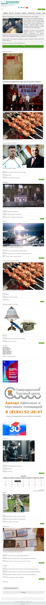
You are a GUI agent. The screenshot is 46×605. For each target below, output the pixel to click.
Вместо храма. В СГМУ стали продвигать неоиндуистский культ (15, 250)
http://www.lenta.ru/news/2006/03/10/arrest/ (16, 43)
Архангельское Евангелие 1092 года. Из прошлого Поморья (14, 516)
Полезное (23, 592)
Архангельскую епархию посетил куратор (10, 521)
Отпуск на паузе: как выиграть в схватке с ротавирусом (13, 577)
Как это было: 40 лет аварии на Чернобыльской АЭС (13, 247)
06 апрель (4, 171)
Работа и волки (5, 462)
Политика (11, 13)
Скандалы (38, 13)
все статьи (42, 301)
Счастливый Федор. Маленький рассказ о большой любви (14, 338)
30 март (4, 255)
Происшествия (31, 13)
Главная (5, 13)
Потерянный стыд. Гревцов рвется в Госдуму (11, 177)
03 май (3, 515)
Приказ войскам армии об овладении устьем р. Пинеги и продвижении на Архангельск (19, 558)
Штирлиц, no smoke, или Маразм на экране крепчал (12, 217)
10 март (20, 45)
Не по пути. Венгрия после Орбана (9, 168)
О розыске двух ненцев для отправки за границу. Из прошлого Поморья (16, 561)
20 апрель (4, 554)
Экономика (17, 13)
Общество (23, 13)
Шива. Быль (5, 335)
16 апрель (4, 293)
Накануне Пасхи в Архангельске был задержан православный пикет (16, 555)
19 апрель (4, 210)
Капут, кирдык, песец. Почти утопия (9, 341)
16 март (4, 340)
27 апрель (4, 576)
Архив (26, 45)
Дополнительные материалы (11, 588)
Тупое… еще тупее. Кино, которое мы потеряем (12, 256)
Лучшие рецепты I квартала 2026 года (10, 297)
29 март (4, 560)
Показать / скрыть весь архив (9, 356)
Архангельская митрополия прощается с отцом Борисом (13, 512)
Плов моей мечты (6, 299)
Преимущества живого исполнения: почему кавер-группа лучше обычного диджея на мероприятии (21, 571)
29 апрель (4, 573)
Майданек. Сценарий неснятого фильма (10, 211)
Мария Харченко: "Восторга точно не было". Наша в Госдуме (14, 172)
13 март (4, 470)
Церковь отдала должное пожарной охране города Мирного (14, 519)
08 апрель (4, 252)
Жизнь (43, 13)
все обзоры (42, 218)
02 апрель (4, 337)
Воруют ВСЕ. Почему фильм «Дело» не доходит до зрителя (14, 207)
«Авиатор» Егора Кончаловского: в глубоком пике (12, 214)
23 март (4, 213)
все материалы (41, 179)
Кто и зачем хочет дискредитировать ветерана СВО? (13, 551)
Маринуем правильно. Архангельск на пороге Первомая (13, 290)
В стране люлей (6, 294)
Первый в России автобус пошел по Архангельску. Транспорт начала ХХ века (17, 253)
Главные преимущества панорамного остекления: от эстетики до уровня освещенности (19, 574)
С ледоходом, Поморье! (7, 468)
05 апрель (4, 557)
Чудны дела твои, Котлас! (7, 471)
